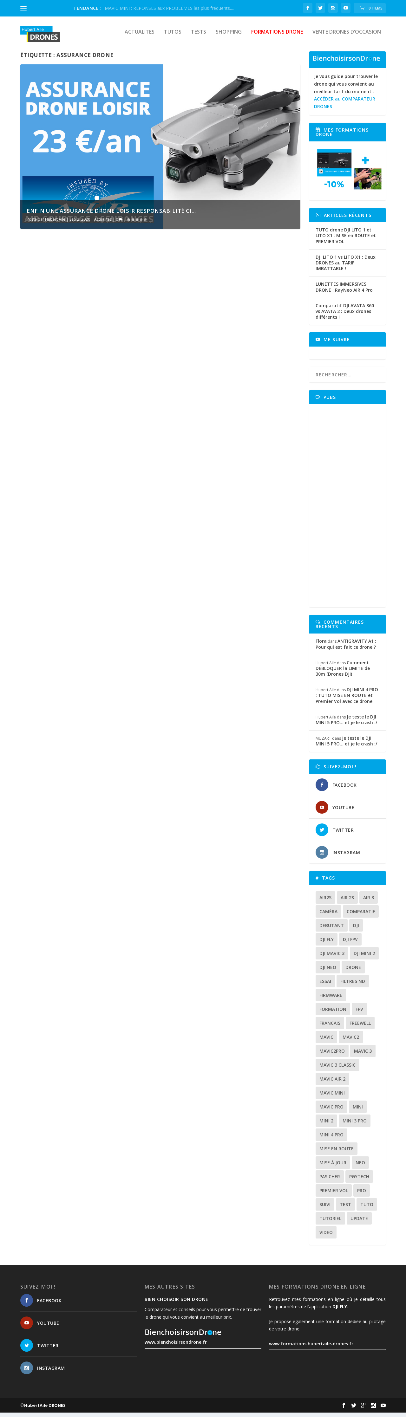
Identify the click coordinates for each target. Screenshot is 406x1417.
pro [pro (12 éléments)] (361, 1195)
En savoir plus (47, 384)
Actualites (139, 37)
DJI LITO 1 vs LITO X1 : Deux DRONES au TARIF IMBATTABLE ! (346, 267)
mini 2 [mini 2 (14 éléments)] (326, 1125)
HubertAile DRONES (45, 1410)
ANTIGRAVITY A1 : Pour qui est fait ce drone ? (346, 648)
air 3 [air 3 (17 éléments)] (368, 902)
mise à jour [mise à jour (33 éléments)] (332, 1167)
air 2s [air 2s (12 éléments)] (347, 902)
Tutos (172, 37)
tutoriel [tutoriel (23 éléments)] (330, 1223)
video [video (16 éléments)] (326, 1237)
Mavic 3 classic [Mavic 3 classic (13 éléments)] (337, 1069)
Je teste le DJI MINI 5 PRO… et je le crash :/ (346, 724)
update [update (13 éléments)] (359, 1223)
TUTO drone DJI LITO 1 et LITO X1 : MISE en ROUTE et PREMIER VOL (346, 240)
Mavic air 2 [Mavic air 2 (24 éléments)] (332, 1083)
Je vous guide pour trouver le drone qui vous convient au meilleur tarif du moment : (346, 96)
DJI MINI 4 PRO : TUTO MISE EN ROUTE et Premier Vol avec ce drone (347, 699)
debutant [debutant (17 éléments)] (331, 930)
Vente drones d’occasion (346, 37)
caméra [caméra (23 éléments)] (328, 916)
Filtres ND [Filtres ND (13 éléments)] (352, 986)
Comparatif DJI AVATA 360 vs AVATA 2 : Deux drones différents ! (345, 315)
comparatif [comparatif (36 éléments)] (361, 916)
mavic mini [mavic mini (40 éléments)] (332, 1097)
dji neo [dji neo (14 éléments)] (327, 972)
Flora (321, 645)
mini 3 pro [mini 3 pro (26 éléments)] (355, 1125)
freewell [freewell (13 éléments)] (360, 1027)
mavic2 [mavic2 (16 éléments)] (351, 1041)
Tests (198, 37)
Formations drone (277, 37)
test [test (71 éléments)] (345, 1209)
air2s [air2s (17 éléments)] (325, 902)
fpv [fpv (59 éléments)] (359, 1014)
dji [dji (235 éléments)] (356, 930)
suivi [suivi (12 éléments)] (325, 1209)
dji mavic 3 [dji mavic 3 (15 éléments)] (331, 958)
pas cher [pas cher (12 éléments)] (329, 1181)
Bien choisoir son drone (176, 1304)
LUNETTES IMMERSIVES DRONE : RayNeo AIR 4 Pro (344, 291)
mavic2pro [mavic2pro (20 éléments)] (332, 1055)
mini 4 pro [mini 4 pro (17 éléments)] (331, 1139)
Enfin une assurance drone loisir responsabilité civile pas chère (82, 338)
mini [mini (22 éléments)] (358, 1111)
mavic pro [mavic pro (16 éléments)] (331, 1111)
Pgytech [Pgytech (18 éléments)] (359, 1181)
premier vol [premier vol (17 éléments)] (333, 1195)
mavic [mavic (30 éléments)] (326, 1041)
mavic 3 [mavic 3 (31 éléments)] (363, 1055)
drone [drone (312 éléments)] (353, 972)
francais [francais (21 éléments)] (329, 1027)
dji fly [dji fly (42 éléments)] (326, 944)
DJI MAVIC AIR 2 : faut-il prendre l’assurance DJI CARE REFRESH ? (220, 338)
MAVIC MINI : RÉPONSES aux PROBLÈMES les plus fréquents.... (169, 8)
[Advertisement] (349, 510)
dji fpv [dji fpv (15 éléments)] (350, 944)
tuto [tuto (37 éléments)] (366, 1209)
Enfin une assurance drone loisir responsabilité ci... (111, 215)
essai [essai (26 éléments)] (325, 986)
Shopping (229, 37)
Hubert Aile (55, 223)
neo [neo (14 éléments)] (360, 1167)
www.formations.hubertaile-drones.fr (311, 1348)
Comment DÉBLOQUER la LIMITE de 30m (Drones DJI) (343, 672)
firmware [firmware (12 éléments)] (330, 1000)
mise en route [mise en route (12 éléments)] (336, 1153)
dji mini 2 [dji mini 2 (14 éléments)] (364, 958)
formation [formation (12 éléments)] (332, 1014)
